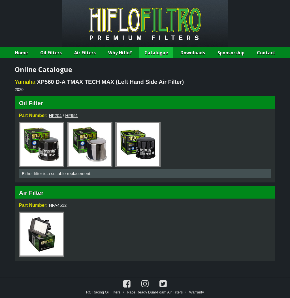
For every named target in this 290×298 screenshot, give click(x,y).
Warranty (196, 292)
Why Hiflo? (120, 53)
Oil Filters (51, 53)
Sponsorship (231, 53)
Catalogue (156, 53)
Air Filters (85, 53)
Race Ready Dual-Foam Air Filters (155, 292)
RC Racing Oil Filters (103, 292)
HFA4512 (58, 205)
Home (21, 53)
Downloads (192, 53)
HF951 (71, 115)
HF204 (55, 115)
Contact (266, 53)
